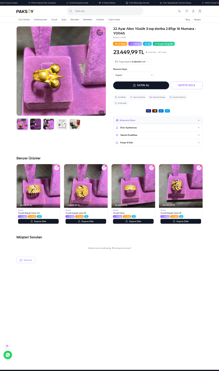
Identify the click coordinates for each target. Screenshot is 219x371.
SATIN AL (141, 85)
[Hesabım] (193, 11)
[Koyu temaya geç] (179, 11)
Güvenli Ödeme (178, 97)
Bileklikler (87, 19)
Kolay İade (121, 103)
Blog (188, 19)
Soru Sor (26, 260)
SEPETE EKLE (186, 85)
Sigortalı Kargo (157, 97)
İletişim (197, 19)
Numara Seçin (120, 69)
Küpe (64, 19)
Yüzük (54, 19)
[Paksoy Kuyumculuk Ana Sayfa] (24, 11)
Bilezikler (75, 19)
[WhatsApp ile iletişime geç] (8, 355)
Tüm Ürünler (24, 19)
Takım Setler (114, 19)
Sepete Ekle (38, 221)
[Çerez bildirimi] (7, 346)
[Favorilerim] (186, 11)
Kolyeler (100, 19)
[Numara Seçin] (134, 75)
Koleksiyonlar (40, 19)
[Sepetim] (200, 11)
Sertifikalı (120, 97)
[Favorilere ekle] (99, 32)
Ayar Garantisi (137, 97)
